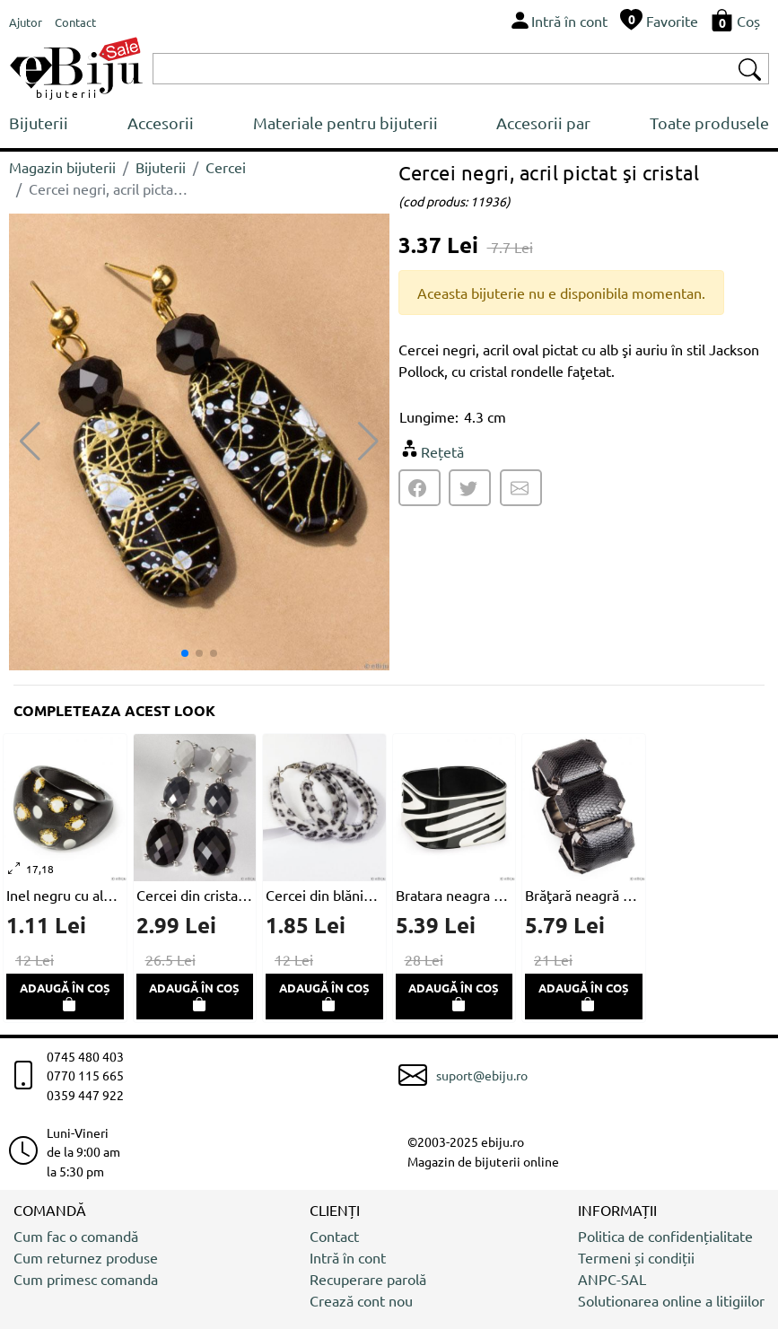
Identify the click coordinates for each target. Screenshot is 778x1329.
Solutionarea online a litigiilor (671, 1300)
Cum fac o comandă (75, 1236)
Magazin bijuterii (62, 167)
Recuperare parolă (368, 1279)
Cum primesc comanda (85, 1279)
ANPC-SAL (612, 1279)
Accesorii (160, 122)
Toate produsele (709, 122)
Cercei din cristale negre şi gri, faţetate (195, 895)
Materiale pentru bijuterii (345, 122)
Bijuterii (38, 122)
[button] (368, 441)
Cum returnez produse (85, 1257)
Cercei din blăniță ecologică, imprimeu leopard (324, 895)
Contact (334, 1236)
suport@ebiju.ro (482, 1075)
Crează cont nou (361, 1300)
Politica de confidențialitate (665, 1236)
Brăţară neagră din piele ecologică (584, 895)
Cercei (225, 167)
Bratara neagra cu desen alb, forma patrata (454, 895)
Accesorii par (543, 122)
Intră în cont (348, 1257)
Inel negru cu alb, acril (65, 895)
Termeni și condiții (636, 1257)
